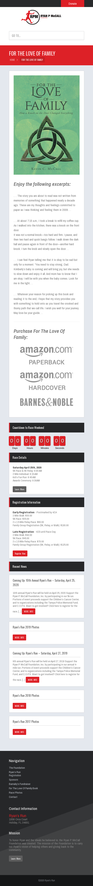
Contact (13, 797)
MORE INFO (28, 611)
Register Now (20, 553)
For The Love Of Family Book (23, 788)
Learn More (19, 489)
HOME (12, 60)
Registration (15, 775)
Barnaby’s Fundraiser (19, 784)
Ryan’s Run (15, 772)
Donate (72, 3)
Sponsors (13, 779)
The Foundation (17, 768)
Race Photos (15, 792)
